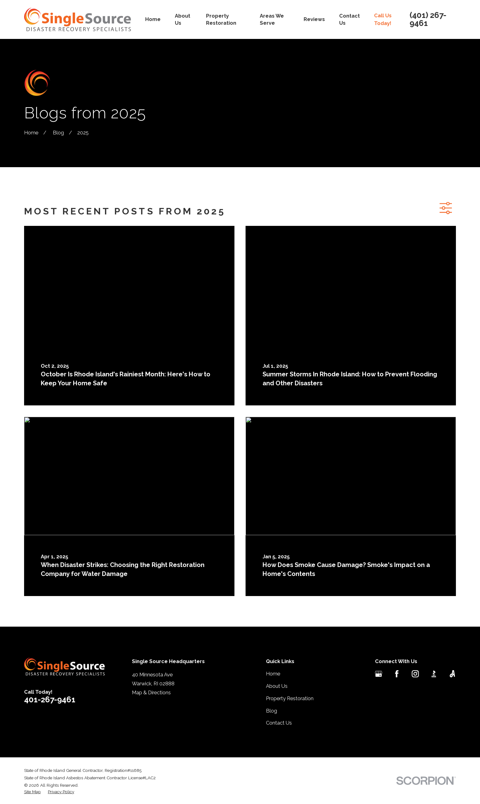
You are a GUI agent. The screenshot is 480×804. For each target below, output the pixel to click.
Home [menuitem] (153, 19)
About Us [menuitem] (182, 19)
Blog (271, 711)
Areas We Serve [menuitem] (272, 19)
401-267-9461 (49, 699)
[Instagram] (415, 673)
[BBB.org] (433, 673)
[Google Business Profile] (378, 673)
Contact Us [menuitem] (349, 19)
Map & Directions (151, 692)
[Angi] (452, 673)
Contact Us (279, 723)
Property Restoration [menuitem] (221, 19)
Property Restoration (290, 698)
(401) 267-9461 (428, 19)
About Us (277, 686)
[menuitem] (32, 792)
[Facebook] (396, 673)
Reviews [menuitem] (314, 19)
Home (273, 674)
